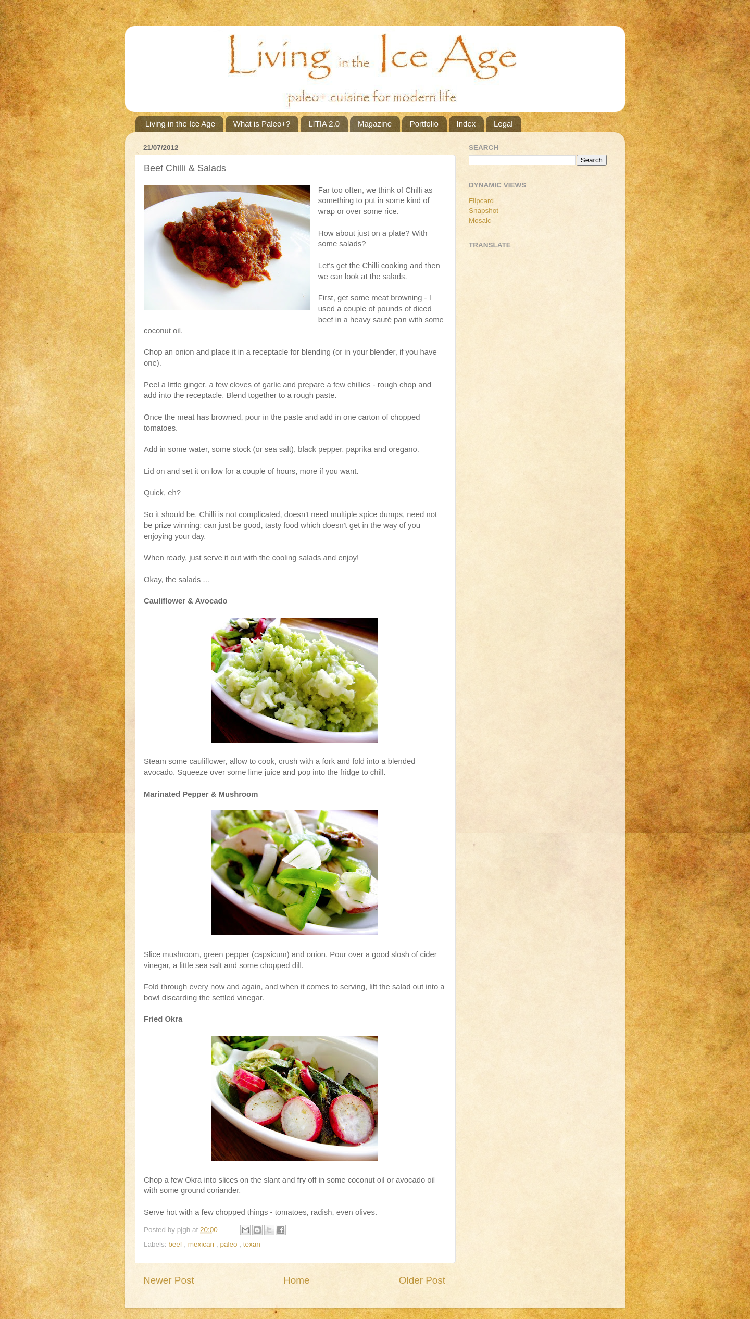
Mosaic (480, 220)
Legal (503, 123)
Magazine (375, 123)
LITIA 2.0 (324, 123)
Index (466, 123)
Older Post (422, 1280)
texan (251, 1244)
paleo (229, 1244)
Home (296, 1280)
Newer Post (168, 1280)
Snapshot (483, 211)
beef (176, 1244)
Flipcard (481, 201)
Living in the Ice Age (180, 123)
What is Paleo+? (262, 123)
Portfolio (424, 123)
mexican (202, 1244)
